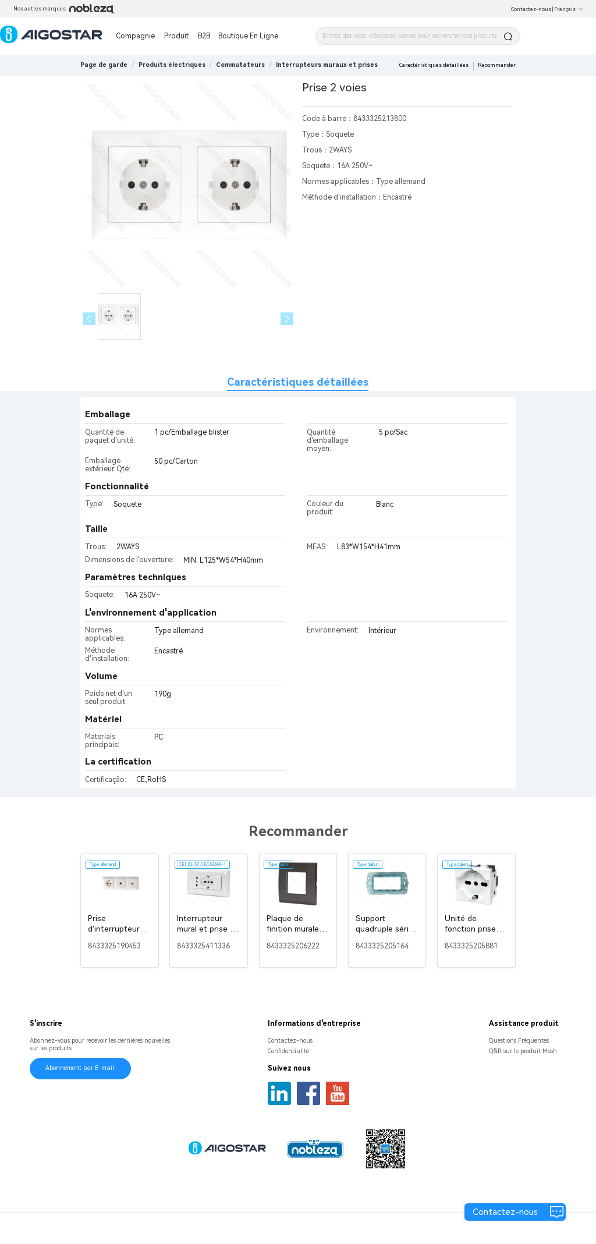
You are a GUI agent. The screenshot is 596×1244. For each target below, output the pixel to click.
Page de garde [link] (103, 65)
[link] (172, 65)
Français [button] (568, 9)
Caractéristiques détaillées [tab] (297, 382)
